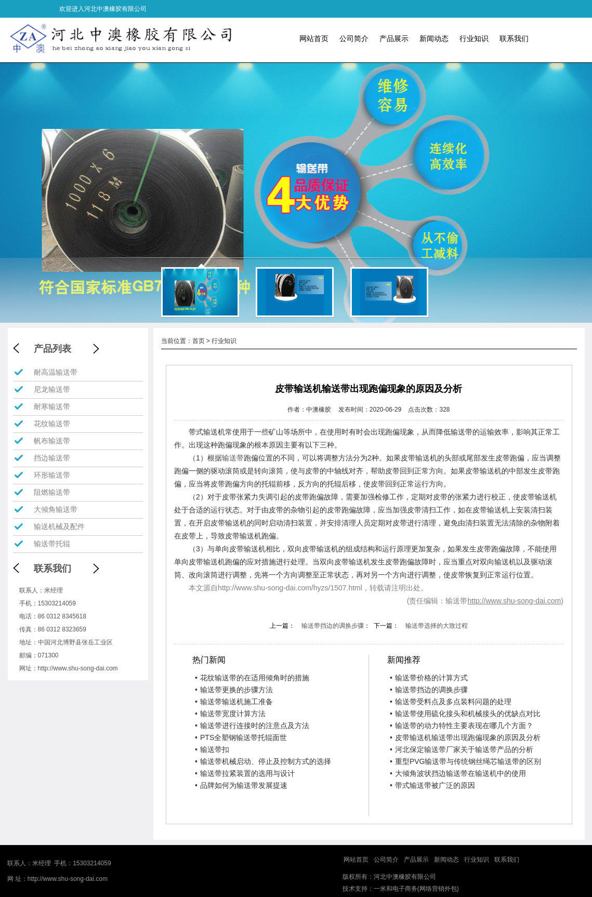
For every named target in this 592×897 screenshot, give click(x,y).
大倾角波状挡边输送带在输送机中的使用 (458, 773)
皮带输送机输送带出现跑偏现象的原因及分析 (465, 737)
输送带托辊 (52, 543)
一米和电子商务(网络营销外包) (416, 888)
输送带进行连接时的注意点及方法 (252, 725)
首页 (198, 341)
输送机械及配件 (59, 526)
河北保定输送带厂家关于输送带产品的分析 (461, 749)
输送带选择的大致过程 (436, 625)
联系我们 (514, 38)
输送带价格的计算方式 (429, 678)
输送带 (233, 458)
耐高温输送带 (55, 372)
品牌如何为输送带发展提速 (241, 785)
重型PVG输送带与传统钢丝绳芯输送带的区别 (465, 761)
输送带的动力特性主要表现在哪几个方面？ (461, 725)
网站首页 (313, 38)
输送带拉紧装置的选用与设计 (245, 773)
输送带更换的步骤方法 (234, 689)
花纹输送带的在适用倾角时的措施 (252, 678)
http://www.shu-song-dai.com (78, 668)
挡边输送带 (52, 458)
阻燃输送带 (52, 492)
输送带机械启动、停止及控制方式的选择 (263, 761)
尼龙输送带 (52, 389)
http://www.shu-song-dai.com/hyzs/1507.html (290, 588)
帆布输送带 (52, 441)
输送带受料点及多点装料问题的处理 (450, 701)
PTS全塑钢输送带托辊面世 (241, 737)
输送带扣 (212, 749)
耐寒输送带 (52, 406)
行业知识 (474, 38)
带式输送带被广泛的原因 (432, 785)
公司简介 (354, 38)
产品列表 (52, 349)
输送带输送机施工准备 (234, 701)
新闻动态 (434, 38)
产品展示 (394, 38)
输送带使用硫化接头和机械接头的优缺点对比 (465, 713)
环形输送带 (52, 475)
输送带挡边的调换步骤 (332, 625)
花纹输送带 (52, 423)
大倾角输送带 (55, 509)
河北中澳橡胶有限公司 (405, 876)
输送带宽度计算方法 (230, 713)
